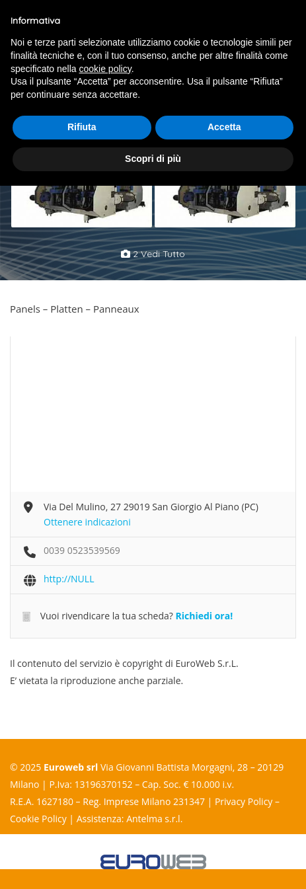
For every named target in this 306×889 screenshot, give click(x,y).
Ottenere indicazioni (87, 522)
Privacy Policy (243, 801)
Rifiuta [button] (81, 127)
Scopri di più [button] (153, 158)
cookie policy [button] (105, 68)
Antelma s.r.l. (154, 818)
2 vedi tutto (153, 254)
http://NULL (69, 578)
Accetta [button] (224, 127)
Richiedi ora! (204, 615)
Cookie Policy (38, 818)
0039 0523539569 (82, 550)
